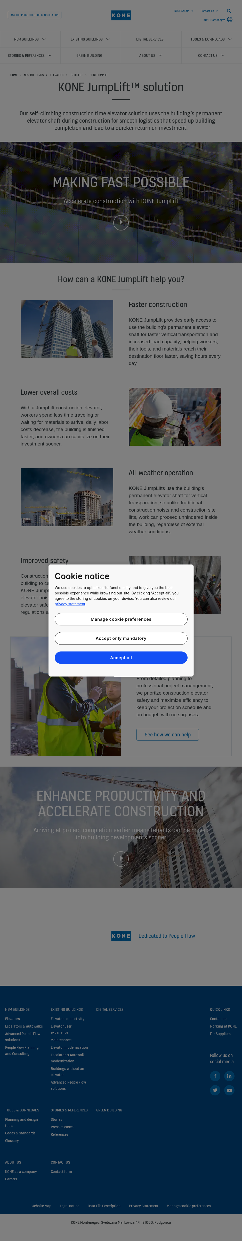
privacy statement (70, 604)
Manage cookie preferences (121, 619)
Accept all (121, 657)
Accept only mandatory (120, 638)
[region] (121, 620)
